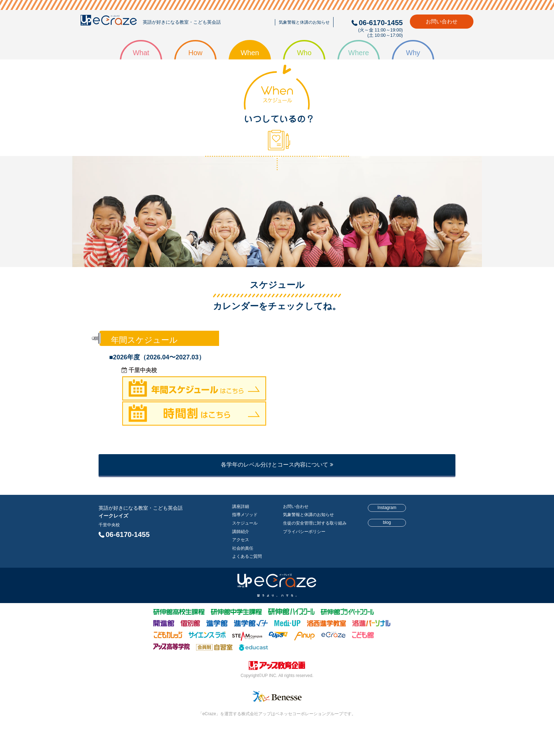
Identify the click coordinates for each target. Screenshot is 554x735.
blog (387, 522)
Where (358, 53)
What (141, 53)
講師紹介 (240, 531)
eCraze (109, 22)
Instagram (386, 507)
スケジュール (245, 523)
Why (413, 53)
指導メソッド (245, 514)
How (195, 53)
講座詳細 (240, 506)
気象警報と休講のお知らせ (304, 22)
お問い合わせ (442, 21)
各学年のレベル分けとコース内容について (277, 465)
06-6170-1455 (128, 534)
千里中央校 (109, 524)
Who (304, 53)
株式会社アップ (277, 666)
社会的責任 (242, 548)
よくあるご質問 (247, 556)
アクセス (240, 539)
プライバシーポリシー (304, 531)
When (250, 53)
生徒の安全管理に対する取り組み (315, 523)
